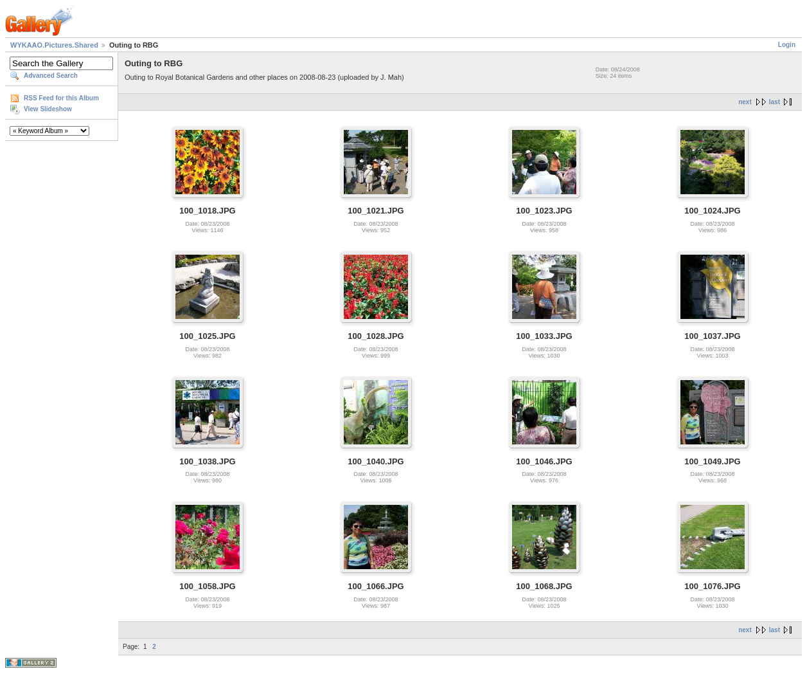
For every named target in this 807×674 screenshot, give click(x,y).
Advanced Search (51, 75)
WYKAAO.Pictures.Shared (54, 45)
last (774, 101)
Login (786, 44)
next (745, 101)
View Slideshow (48, 109)
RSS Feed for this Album (61, 98)
